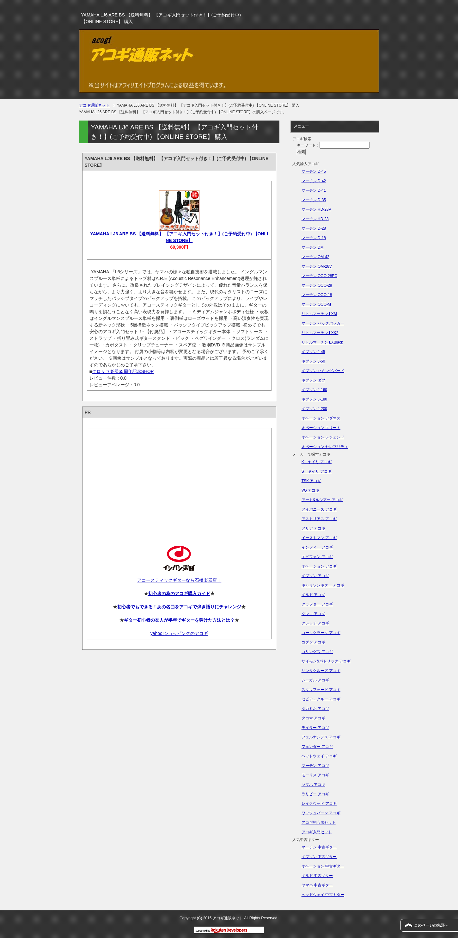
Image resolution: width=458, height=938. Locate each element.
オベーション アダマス (321, 418)
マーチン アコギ (315, 765)
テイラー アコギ (315, 727)
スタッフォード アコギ (321, 689)
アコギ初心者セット (319, 822)
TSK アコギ (311, 481)
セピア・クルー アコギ (321, 699)
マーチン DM (313, 247)
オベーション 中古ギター (323, 866)
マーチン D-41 (314, 190)
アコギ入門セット (317, 832)
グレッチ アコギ (315, 623)
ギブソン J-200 (314, 409)
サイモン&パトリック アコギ (326, 661)
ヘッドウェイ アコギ (319, 756)
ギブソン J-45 (313, 352)
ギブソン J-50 (313, 361)
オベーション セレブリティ (325, 446)
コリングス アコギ (317, 651)
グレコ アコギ (313, 614)
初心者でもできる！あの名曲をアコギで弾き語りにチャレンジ (179, 606)
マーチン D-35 (314, 200)
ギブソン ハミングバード (323, 371)
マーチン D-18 (314, 238)
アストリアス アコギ (319, 519)
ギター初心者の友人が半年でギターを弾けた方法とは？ (179, 620)
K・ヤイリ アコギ (317, 462)
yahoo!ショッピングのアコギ (179, 633)
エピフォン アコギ (317, 557)
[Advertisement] (179, 481)
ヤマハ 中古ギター (317, 885)
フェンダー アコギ (317, 746)
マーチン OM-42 (315, 257)
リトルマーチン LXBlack (322, 342)
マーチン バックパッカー (323, 323)
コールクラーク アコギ (321, 633)
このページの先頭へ (431, 925)
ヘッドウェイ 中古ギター (323, 894)
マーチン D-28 (314, 228)
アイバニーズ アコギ (319, 509)
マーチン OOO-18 (317, 295)
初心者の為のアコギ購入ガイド (179, 593)
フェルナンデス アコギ (321, 737)
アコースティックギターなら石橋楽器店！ (179, 580)
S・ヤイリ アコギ (317, 471)
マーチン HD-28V (316, 209)
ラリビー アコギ (315, 794)
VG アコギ (311, 490)
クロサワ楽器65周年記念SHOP (123, 371)
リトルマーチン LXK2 (320, 333)
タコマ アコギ (313, 718)
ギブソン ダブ (313, 380)
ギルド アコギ (313, 595)
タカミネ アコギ (315, 708)
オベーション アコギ (319, 566)
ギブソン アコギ (315, 576)
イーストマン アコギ (319, 538)
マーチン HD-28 (315, 219)
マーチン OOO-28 (317, 285)
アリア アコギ (313, 528)
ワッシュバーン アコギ (321, 813)
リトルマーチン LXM (319, 314)
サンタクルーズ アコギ (321, 670)
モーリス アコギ (315, 775)
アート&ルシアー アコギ (322, 500)
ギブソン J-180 (314, 399)
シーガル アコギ (315, 680)
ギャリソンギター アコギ (323, 585)
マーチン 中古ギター (319, 847)
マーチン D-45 (314, 171)
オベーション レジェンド (323, 437)
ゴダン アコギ (313, 642)
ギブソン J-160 (314, 390)
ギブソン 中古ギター (319, 856)
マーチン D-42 (314, 181)
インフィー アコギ (317, 547)
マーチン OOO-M (316, 304)
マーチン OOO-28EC (319, 276)
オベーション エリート (321, 428)
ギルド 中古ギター (317, 875)
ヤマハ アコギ (313, 784)
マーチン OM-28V (317, 266)
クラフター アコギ (317, 604)
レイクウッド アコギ (319, 803)
